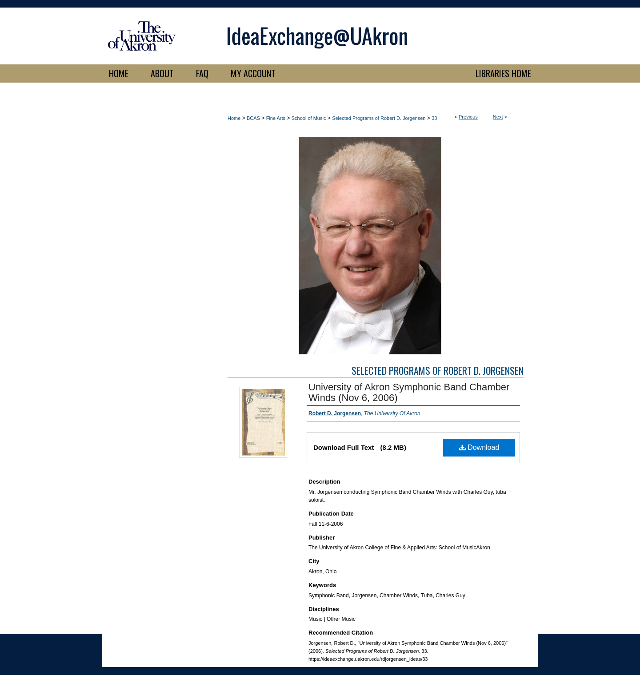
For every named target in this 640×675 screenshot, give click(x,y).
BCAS (253, 118)
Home (234, 118)
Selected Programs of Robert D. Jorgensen (378, 118)
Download (479, 447)
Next (498, 116)
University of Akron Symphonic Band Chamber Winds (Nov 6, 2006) (408, 392)
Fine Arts (275, 118)
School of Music (309, 118)
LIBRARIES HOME (503, 73)
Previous (468, 116)
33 (434, 118)
